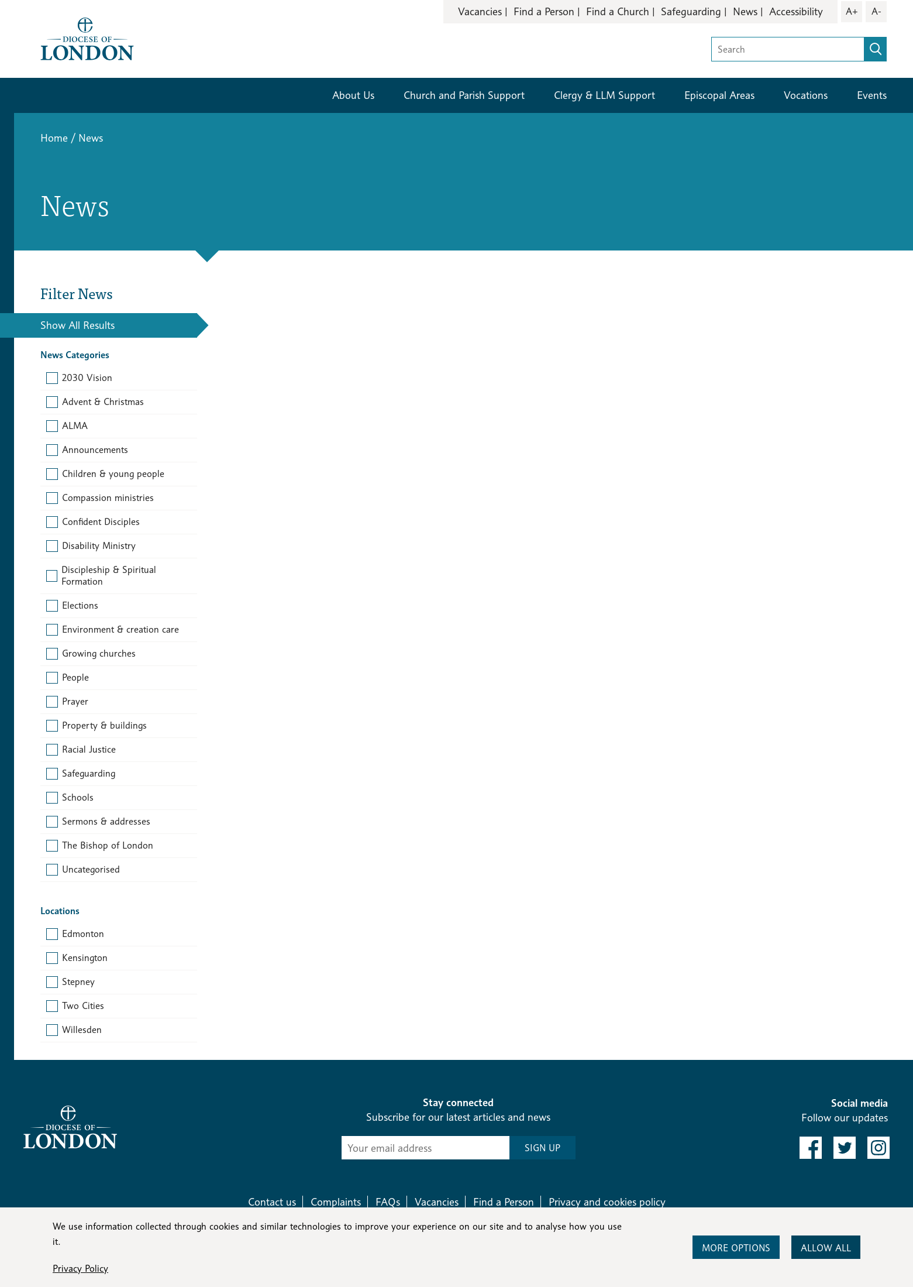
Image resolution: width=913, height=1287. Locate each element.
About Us (353, 95)
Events (872, 95)
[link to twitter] (844, 1148)
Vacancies (480, 11)
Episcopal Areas (719, 95)
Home (54, 138)
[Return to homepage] (87, 38)
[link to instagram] (878, 1148)
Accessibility (796, 11)
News (745, 11)
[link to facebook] (811, 1148)
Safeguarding (691, 11)
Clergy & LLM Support (604, 95)
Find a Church (617, 11)
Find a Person (544, 11)
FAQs (387, 1202)
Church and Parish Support (464, 95)
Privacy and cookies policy (607, 1202)
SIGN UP (542, 1148)
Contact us (272, 1202)
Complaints (336, 1202)
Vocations (806, 95)
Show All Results (77, 325)
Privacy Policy (80, 1268)
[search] (875, 49)
